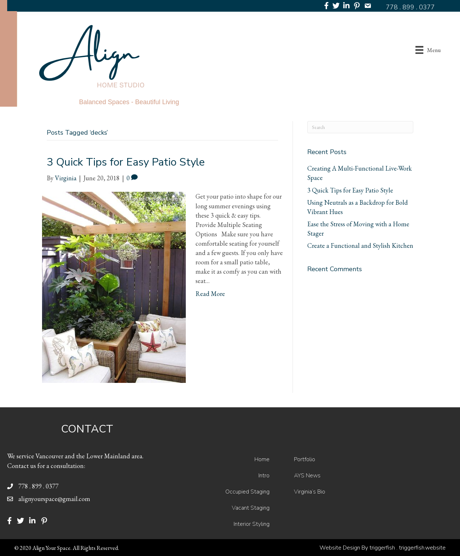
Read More (210, 293)
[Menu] (428, 50)
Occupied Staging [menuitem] (247, 492)
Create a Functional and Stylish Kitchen (360, 245)
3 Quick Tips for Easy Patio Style (126, 162)
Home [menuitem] (262, 459)
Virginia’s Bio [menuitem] (309, 492)
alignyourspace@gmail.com (54, 499)
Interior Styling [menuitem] (252, 524)
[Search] (360, 127)
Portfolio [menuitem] (304, 459)
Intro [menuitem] (264, 475)
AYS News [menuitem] (307, 475)
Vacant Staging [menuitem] (251, 508)
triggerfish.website (422, 548)
